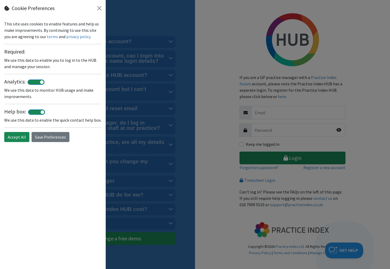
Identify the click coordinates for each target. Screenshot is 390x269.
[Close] (99, 8)
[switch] (36, 82)
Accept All (17, 137)
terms (52, 36)
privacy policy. (78, 36)
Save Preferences (50, 137)
